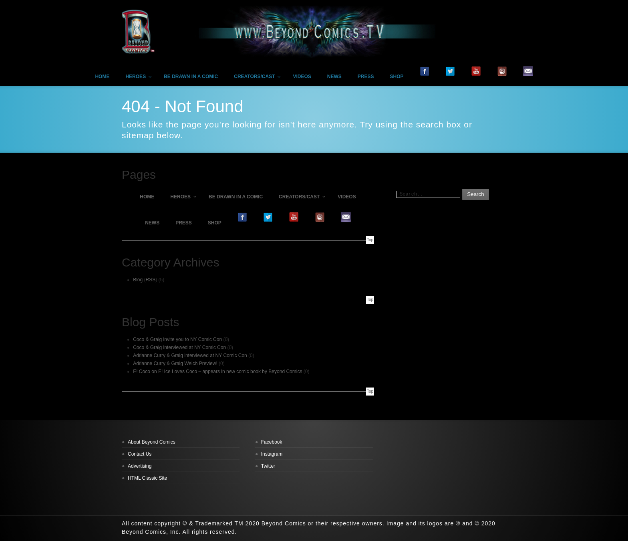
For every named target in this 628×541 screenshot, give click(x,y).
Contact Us (139, 454)
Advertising (139, 466)
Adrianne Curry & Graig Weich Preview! (175, 363)
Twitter (268, 466)
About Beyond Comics (151, 442)
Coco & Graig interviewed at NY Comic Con (179, 347)
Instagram (271, 454)
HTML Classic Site (147, 478)
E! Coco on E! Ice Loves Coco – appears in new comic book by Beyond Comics (217, 371)
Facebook (271, 442)
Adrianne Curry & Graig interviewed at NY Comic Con (190, 355)
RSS (151, 280)
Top (370, 240)
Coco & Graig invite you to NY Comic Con (177, 339)
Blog (138, 280)
